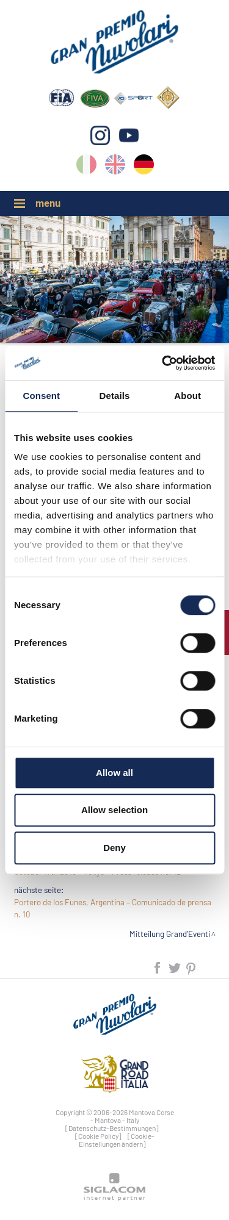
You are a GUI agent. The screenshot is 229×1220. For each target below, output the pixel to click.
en (115, 166)
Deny (114, 847)
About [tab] (187, 395)
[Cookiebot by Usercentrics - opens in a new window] (163, 363)
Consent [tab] (41, 395)
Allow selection (114, 810)
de (144, 166)
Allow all (114, 772)
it (86, 166)
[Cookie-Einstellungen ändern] (116, 1140)
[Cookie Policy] (98, 1136)
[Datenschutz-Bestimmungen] (112, 1128)
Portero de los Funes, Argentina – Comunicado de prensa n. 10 (112, 908)
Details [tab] (115, 395)
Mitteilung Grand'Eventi (169, 934)
